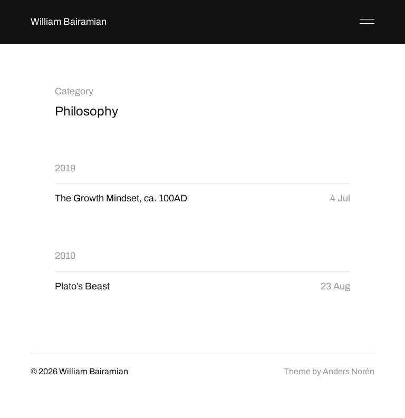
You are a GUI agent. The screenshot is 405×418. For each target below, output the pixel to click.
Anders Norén (348, 371)
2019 (65, 168)
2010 (65, 255)
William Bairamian (69, 21)
